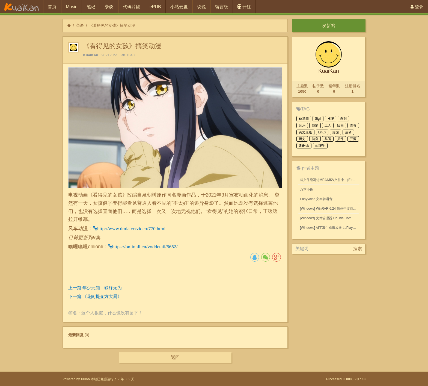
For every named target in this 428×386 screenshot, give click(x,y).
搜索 (357, 248)
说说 (201, 6)
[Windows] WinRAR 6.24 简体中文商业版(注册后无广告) (329, 208)
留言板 (221, 6)
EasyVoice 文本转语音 (316, 199)
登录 (417, 6)
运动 (348, 132)
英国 (335, 132)
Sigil (318, 119)
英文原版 (305, 132)
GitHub (304, 146)
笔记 (91, 6)
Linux (322, 132)
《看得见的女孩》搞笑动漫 (112, 25)
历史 (302, 139)
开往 (244, 6)
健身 (315, 139)
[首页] (69, 25)
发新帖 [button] (328, 25)
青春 (353, 125)
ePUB (155, 6)
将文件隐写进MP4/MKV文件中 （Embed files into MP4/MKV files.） (329, 180)
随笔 (315, 125)
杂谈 (109, 6)
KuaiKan (90, 55)
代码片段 (131, 6)
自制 (343, 119)
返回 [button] (175, 357)
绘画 (340, 125)
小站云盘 (179, 6)
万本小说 (306, 189)
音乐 (302, 125)
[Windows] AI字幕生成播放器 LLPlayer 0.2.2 (329, 228)
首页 (52, 6)
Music (71, 6)
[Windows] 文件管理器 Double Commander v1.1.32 (329, 218)
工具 (328, 125)
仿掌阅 (304, 119)
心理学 (320, 146)
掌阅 (328, 139)
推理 (330, 119)
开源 (353, 139)
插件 (340, 139)
